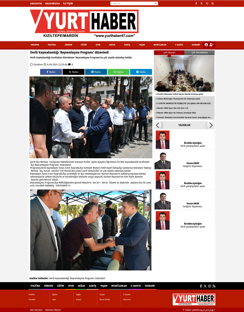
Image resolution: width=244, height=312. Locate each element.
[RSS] (212, 3)
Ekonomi (196, 45)
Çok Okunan (169, 52)
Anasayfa (36, 3)
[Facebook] (196, 3)
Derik (51, 278)
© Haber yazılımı (199, 309)
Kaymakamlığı (62, 278)
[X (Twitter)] (201, 3)
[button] (158, 125)
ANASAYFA (35, 45)
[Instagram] (207, 3)
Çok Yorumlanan (200, 52)
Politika (52, 45)
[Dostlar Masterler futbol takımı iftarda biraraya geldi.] (184, 73)
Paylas (51, 71)
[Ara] (155, 3)
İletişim (68, 3)
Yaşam (142, 45)
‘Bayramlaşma (77, 278)
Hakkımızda (52, 3)
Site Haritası (36, 309)
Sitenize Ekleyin (53, 309)
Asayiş (127, 45)
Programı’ (89, 278)
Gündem (68, 45)
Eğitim (84, 45)
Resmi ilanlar (160, 45)
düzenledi (100, 278)
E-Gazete (179, 45)
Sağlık (112, 45)
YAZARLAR (184, 125)
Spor (98, 45)
